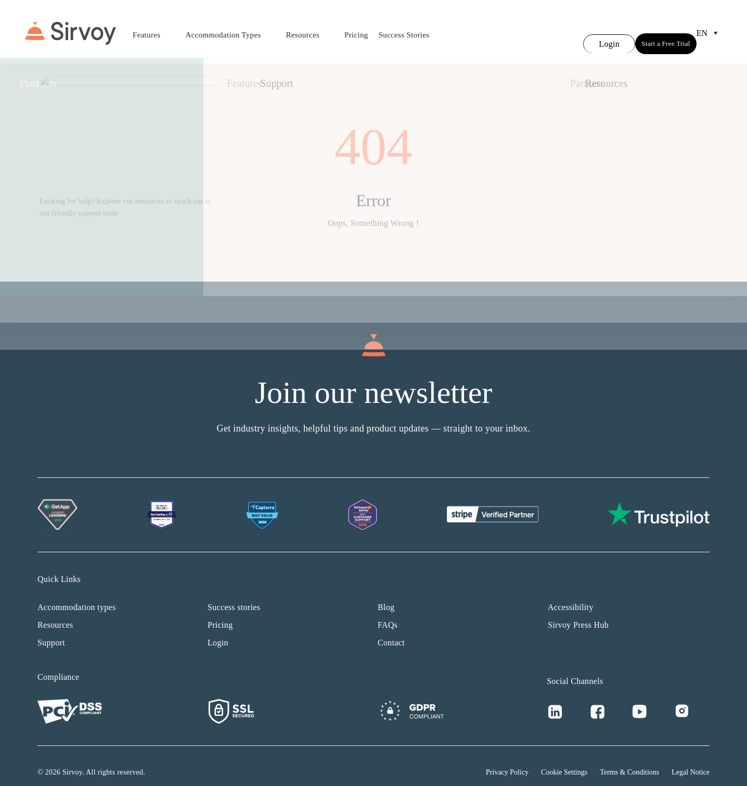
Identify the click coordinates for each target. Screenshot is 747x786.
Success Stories (404, 28)
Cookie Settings (564, 760)
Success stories (234, 594)
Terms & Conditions (629, 760)
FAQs (387, 612)
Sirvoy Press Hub (578, 612)
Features (154, 28)
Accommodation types (76, 594)
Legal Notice (691, 760)
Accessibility (571, 594)
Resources (310, 28)
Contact (391, 630)
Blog (386, 594)
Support (51, 630)
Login (218, 630)
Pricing (356, 28)
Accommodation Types (230, 28)
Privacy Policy (507, 760)
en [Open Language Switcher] (709, 27)
